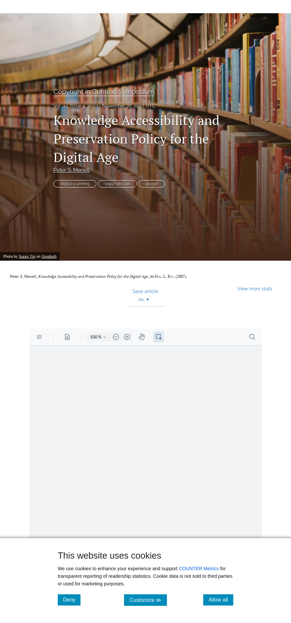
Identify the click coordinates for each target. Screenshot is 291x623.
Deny (72, 600)
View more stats (254, 288)
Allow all (221, 600)
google (152, 183)
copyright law (117, 183)
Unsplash (49, 256)
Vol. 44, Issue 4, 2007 (75, 106)
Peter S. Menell (71, 170)
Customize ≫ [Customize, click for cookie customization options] (148, 600)
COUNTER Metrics (199, 568)
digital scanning (74, 183)
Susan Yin (27, 256)
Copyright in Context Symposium (103, 92)
